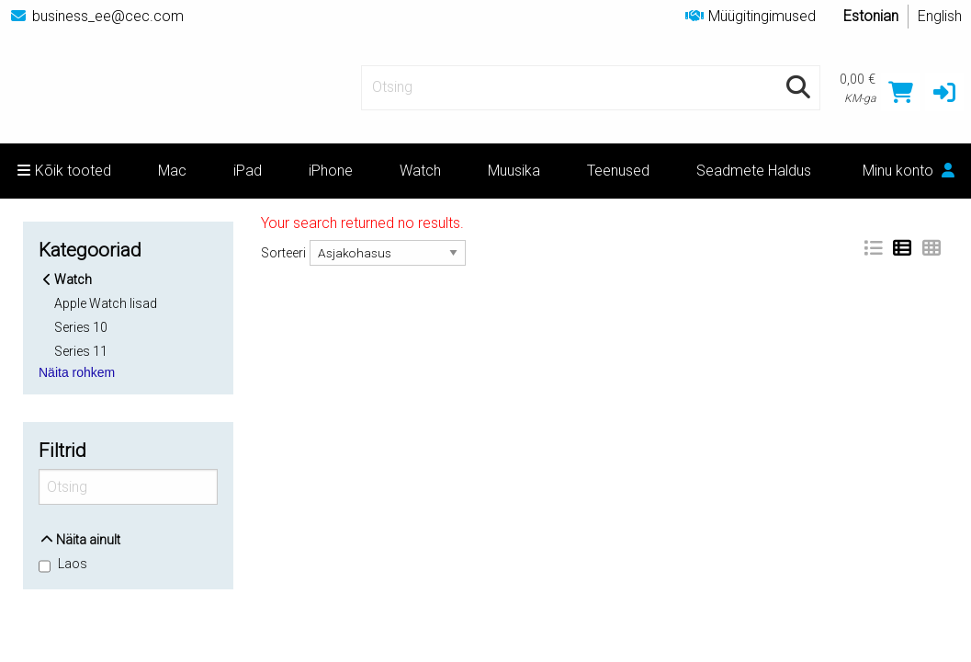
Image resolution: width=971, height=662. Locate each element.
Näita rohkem (77, 372)
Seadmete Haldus (753, 170)
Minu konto (908, 170)
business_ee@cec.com (96, 16)
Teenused (618, 170)
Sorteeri (283, 252)
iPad (247, 170)
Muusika (514, 170)
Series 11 (80, 350)
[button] (944, 92)
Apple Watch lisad (105, 303)
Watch (420, 170)
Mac (172, 170)
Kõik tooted (64, 170)
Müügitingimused (750, 16)
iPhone (331, 170)
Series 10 (80, 327)
